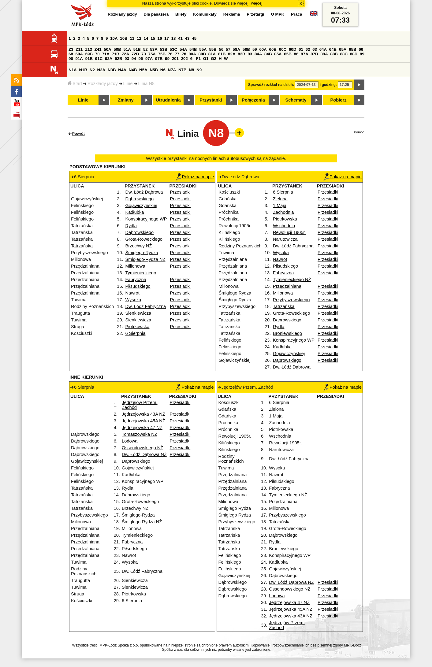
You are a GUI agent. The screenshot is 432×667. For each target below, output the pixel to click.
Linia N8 (146, 83)
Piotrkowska (137, 326)
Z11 (79, 49)
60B (273, 49)
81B (221, 54)
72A (125, 54)
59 (254, 49)
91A (79, 58)
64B (333, 49)
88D (353, 54)
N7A (172, 70)
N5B (154, 70)
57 (228, 49)
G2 (213, 58)
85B (287, 54)
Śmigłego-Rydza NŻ (145, 259)
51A (127, 49)
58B (246, 49)
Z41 (98, 49)
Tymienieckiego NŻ (292, 279)
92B (118, 58)
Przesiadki (180, 192)
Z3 (71, 49)
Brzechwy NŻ (138, 245)
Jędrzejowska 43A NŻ (143, 414)
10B (123, 38)
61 (301, 49)
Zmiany (125, 100)
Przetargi (255, 14)
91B (89, 58)
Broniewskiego (287, 333)
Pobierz (338, 100)
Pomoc (359, 132)
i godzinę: (328, 85)
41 (180, 38)
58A (236, 49)
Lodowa (129, 441)
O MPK (278, 14)
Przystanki (210, 100)
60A (262, 49)
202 (184, 58)
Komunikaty (204, 14)
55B (212, 49)
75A (152, 54)
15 (153, 38)
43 (187, 38)
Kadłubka (134, 212)
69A (79, 54)
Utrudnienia (168, 100)
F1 (198, 58)
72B (135, 54)
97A (149, 58)
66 (361, 49)
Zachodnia (283, 212)
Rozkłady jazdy (103, 83)
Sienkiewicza (138, 313)
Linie (128, 83)
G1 (206, 58)
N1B (83, 70)
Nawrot (132, 293)
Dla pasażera (156, 14)
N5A (143, 70)
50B (117, 49)
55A (203, 49)
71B (115, 54)
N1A (73, 70)
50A (107, 49)
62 (308, 49)
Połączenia (253, 100)
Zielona (280, 198)
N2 (92, 70)
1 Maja (279, 205)
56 (221, 49)
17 (166, 38)
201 (175, 58)
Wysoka (133, 299)
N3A (101, 70)
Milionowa (135, 266)
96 (140, 58)
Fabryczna (135, 279)
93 (127, 58)
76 (170, 54)
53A (153, 49)
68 (71, 54)
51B (137, 49)
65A (342, 49)
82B (241, 54)
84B (268, 54)
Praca (296, 14)
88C (344, 54)
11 (132, 38)
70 (97, 54)
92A (108, 58)
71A (105, 54)
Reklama (231, 14)
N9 (199, 70)
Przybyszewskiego (291, 299)
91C (98, 58)
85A (277, 54)
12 (139, 38)
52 (145, 49)
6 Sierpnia (135, 333)
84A (258, 54)
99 (167, 58)
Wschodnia (284, 225)
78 (184, 54)
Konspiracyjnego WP (146, 219)
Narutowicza (285, 239)
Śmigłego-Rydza (141, 252)
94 (134, 58)
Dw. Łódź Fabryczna (145, 306)
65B (352, 49)
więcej (257, 3)
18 (173, 38)
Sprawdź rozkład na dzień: (271, 85)
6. (192, 58)
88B (334, 54)
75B (162, 54)
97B (158, 58)
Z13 (88, 49)
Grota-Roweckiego (143, 239)
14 (146, 38)
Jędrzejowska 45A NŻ (143, 420)
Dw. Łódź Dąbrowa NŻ (144, 454)
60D (292, 49)
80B (202, 54)
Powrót (78, 134)
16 (160, 38)
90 (71, 58)
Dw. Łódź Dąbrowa (144, 192)
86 (296, 54)
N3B (112, 70)
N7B (182, 70)
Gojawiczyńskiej (141, 205)
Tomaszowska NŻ (139, 434)
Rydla (130, 225)
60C (282, 49)
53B (163, 49)
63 (314, 49)
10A (113, 38)
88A (324, 54)
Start (75, 83)
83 (250, 54)
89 (362, 54)
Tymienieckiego (140, 272)
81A (212, 54)
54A (183, 49)
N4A (122, 70)
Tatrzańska (284, 306)
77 (177, 54)
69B (89, 54)
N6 (163, 70)
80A (192, 54)
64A (323, 49)
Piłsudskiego (137, 286)
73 (143, 54)
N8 (191, 70)
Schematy (295, 100)
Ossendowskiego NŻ (142, 447)
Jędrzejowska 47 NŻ (142, 427)
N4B (133, 70)
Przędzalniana (287, 286)
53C (173, 49)
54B (193, 49)
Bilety (180, 14)
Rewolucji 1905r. (289, 232)
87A (304, 54)
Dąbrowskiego (139, 198)
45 (194, 38)
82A (231, 54)
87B (314, 54)
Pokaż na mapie (195, 176)
